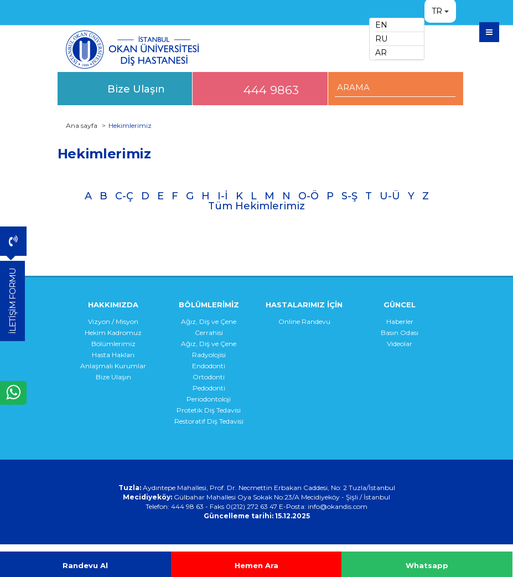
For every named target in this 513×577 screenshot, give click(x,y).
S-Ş (349, 196)
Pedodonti (209, 388)
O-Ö (308, 196)
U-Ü (390, 196)
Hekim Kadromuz (113, 332)
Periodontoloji (208, 399)
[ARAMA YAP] (395, 87)
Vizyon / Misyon (113, 321)
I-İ (222, 196)
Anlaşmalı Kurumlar (113, 366)
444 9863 (271, 90)
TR (437, 11)
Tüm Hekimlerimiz (256, 206)
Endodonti (208, 366)
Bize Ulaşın (136, 89)
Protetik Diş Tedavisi (209, 410)
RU (381, 39)
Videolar (399, 343)
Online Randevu (304, 321)
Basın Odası (399, 332)
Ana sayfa (81, 125)
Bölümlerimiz (113, 343)
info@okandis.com (337, 506)
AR (381, 53)
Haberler (399, 321)
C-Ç (124, 196)
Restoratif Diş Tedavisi (208, 421)
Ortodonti (209, 377)
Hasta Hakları (113, 355)
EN (381, 25)
